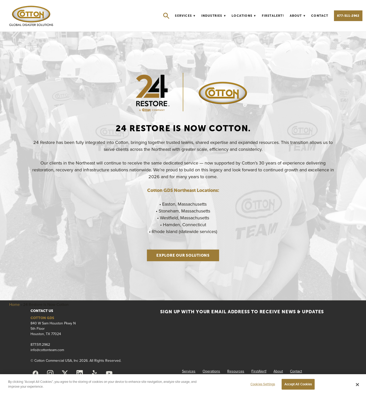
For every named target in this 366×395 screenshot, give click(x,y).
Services (185, 16)
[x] (65, 373)
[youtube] (109, 373)
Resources (235, 371)
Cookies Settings (262, 384)
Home (14, 304)
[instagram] (50, 373)
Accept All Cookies (298, 384)
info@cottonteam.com (47, 349)
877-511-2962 (348, 16)
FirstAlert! (273, 16)
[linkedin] (79, 373)
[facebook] (35, 373)
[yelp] (94, 373)
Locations (244, 16)
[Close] (357, 384)
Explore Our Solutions (183, 255)
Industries (213, 16)
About (298, 16)
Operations (211, 371)
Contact (319, 16)
